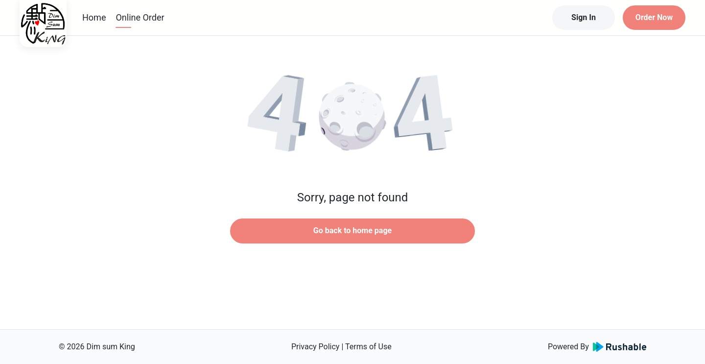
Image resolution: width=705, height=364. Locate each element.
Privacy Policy (315, 346)
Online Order (140, 17)
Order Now (654, 17)
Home (94, 17)
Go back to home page (352, 230)
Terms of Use (368, 346)
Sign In (583, 17)
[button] (352, 118)
